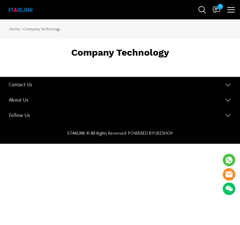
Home (14, 29)
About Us (18, 100)
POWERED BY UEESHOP (150, 133)
